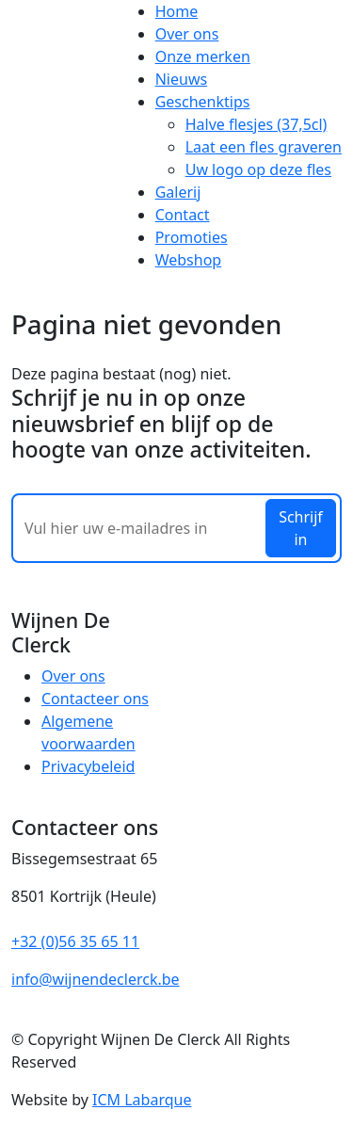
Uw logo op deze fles (258, 169)
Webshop (188, 259)
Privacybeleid (88, 766)
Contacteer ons (95, 698)
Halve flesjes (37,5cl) (256, 124)
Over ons (187, 34)
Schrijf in (301, 528)
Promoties (191, 237)
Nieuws (181, 79)
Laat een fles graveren (263, 147)
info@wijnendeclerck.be (95, 979)
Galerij (178, 192)
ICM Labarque (141, 1099)
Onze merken (202, 56)
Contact (182, 214)
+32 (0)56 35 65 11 (75, 941)
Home (177, 11)
